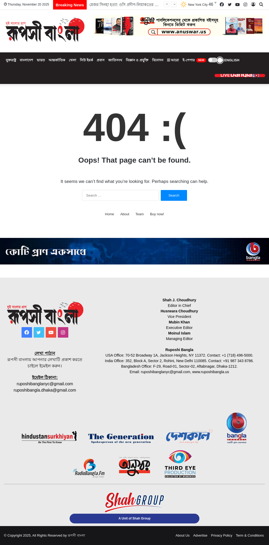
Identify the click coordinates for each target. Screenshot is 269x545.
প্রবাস (101, 60)
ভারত (41, 60)
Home (109, 214)
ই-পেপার (194, 60)
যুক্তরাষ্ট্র (11, 60)
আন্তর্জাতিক (57, 60)
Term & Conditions (250, 535)
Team (140, 214)
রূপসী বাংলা (76, 535)
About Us (182, 535)
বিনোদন (157, 60)
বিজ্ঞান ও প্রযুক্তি (137, 60)
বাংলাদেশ (26, 60)
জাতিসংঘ (115, 60)
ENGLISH (229, 60)
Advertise (200, 535)
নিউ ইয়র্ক (86, 60)
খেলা (72, 60)
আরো (173, 60)
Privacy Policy (221, 535)
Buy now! (157, 214)
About (124, 214)
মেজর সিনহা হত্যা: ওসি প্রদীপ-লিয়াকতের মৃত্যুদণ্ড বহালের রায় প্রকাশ (142, 4)
